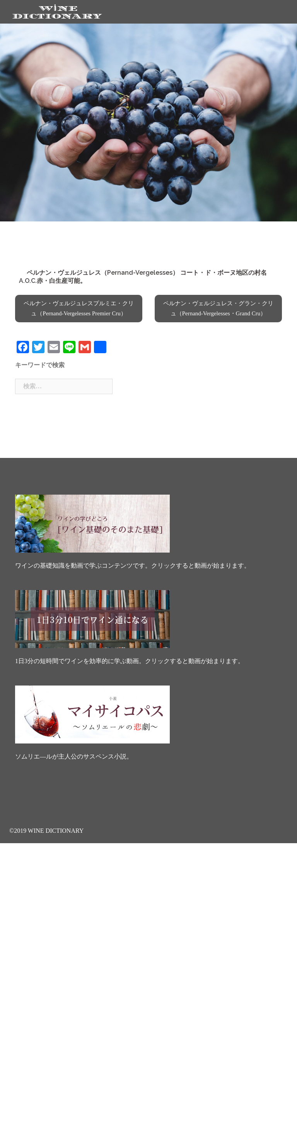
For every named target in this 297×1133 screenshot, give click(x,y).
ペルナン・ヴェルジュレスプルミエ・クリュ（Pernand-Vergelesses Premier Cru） (79, 308)
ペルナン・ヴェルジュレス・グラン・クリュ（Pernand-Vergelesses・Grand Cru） (218, 308)
